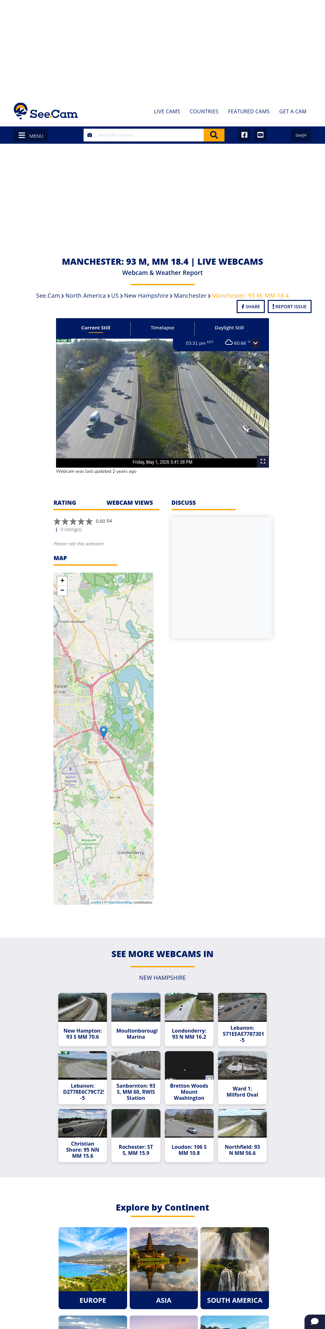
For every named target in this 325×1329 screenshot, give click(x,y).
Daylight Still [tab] (229, 327)
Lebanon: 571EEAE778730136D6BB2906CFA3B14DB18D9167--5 (243, 1034)
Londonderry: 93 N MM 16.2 (189, 1034)
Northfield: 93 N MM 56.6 (242, 1150)
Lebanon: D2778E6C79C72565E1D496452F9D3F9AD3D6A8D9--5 (83, 1092)
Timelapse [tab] (163, 327)
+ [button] (62, 581)
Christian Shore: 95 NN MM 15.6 (82, 1150)
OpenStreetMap (120, 902)
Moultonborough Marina (136, 1034)
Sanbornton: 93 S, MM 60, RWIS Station (136, 1092)
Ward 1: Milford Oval (242, 1092)
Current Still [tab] (95, 327)
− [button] (62, 591)
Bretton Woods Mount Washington (189, 1092)
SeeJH (301, 135)
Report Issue (289, 306)
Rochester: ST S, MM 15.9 (136, 1150)
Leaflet (96, 902)
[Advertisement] (162, 48)
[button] (255, 344)
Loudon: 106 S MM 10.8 (189, 1150)
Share (250, 306)
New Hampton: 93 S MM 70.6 (82, 1034)
